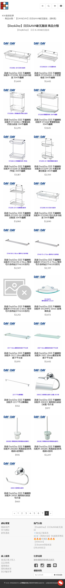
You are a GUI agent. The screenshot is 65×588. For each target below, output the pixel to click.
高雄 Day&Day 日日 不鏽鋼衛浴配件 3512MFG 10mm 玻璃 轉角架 (47, 308)
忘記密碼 (5, 562)
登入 (13, 559)
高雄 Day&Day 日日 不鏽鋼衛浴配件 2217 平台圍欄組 (17, 401)
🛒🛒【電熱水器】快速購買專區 (48, 536)
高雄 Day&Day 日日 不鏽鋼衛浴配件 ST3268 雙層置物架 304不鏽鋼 (47, 122)
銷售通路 (5, 533)
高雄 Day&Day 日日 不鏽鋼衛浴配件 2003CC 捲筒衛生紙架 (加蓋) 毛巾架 (47, 402)
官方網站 (5, 530)
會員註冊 (5, 559)
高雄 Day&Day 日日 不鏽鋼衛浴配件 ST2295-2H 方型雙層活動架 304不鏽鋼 (17, 215)
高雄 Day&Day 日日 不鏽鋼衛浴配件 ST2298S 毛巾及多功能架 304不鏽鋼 (47, 215)
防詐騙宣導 (6, 571)
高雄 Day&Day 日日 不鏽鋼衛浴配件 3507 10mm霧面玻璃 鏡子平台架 (47, 355)
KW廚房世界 (8, 15)
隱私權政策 (6, 568)
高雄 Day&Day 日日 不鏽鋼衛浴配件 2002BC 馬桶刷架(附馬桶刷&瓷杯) (47, 448)
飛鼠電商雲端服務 (52, 583)
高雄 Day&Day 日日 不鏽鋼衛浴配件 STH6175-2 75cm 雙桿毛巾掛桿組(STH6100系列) (47, 262)
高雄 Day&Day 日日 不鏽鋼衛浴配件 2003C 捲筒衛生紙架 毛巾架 (17, 495)
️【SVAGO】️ (39, 541)
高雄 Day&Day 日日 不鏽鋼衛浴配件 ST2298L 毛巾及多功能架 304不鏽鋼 (17, 75)
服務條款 (5, 565)
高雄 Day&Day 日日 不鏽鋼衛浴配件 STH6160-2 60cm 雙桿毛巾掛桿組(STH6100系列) (17, 308)
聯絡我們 (5, 527)
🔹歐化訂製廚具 (41, 533)
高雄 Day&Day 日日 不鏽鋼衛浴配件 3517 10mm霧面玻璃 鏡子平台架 (17, 355)
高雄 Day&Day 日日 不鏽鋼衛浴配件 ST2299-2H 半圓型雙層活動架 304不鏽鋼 (47, 168)
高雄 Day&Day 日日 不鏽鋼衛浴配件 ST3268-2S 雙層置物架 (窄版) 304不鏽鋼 (17, 168)
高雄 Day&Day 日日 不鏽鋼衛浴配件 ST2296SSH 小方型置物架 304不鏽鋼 (47, 75)
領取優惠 (58, 575)
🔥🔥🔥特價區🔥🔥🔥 (44, 539)
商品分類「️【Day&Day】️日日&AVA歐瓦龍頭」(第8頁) (30, 18)
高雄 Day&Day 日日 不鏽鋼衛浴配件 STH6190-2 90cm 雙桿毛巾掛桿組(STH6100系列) (17, 262)
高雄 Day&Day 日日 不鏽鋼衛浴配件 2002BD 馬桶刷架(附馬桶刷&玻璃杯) (17, 448)
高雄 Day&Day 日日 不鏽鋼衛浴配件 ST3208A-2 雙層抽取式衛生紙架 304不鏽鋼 (17, 122)
